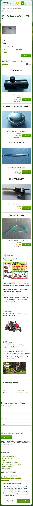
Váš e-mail (4, 412)
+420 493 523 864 (21, 390)
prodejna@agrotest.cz (22, 392)
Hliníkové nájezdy (7, 466)
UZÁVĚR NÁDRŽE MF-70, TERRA (16, 106)
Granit (5, 52)
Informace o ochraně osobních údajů (12, 433)
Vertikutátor (5, 460)
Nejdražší (22, 61)
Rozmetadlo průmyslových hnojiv (11, 464)
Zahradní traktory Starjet (9, 456)
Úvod (3, 8)
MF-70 (20, 50)
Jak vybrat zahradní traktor (9, 476)
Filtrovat (25, 55)
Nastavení (10, 500)
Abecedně (5, 64)
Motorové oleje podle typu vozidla (11, 478)
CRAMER (6, 341)
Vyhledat (17, 3)
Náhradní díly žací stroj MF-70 (16, 8)
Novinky (10, 255)
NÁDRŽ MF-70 (16, 70)
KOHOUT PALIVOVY (16, 179)
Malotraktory (5, 480)
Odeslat (6, 437)
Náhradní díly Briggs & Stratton (11, 458)
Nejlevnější (14, 61)
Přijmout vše (23, 500)
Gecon (5, 310)
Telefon (3, 418)
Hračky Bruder (6, 468)
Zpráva (3, 424)
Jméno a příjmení (6, 406)
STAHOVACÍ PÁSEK (16, 143)
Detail (27, 99)
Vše (5, 50)
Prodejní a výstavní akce (10, 259)
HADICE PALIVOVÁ (16, 215)
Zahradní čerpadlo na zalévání (11, 462)
